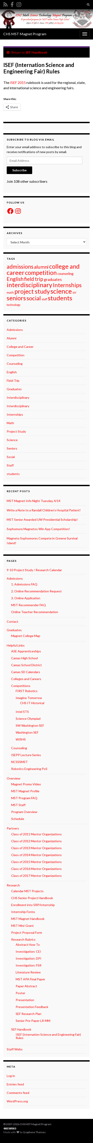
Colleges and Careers (26, 679)
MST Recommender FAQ (28, 605)
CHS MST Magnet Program (24, 34)
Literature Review (28, 972)
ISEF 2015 (18, 82)
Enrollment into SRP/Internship (33, 905)
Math (10, 423)
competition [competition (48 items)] (41, 272)
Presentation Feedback (32, 1007)
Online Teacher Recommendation (34, 612)
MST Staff (18, 805)
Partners (13, 828)
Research (13, 885)
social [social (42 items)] (34, 298)
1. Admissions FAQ (24, 584)
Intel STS (22, 712)
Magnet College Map (25, 636)
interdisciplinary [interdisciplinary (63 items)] (29, 284)
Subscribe (19, 170)
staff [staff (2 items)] (44, 299)
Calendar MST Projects (27, 891)
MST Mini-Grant (22, 925)
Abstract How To (28, 944)
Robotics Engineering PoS (29, 769)
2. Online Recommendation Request (36, 591)
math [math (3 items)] (10, 292)
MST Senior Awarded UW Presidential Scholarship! (42, 519)
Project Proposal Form (26, 932)
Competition (15, 355)
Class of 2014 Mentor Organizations (36, 855)
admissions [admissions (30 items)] (20, 266)
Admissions (15, 330)
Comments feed (18, 1093)
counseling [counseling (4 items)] (65, 274)
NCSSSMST (19, 762)
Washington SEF (27, 732)
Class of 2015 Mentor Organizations (36, 862)
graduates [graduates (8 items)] (53, 279)
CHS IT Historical (32, 703)
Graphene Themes (34, 1132)
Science (12, 440)
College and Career (20, 347)
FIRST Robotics (27, 691)
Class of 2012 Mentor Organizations (36, 841)
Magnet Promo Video (26, 784)
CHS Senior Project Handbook (32, 898)
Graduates (14, 389)
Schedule (17, 819)
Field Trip (13, 380)
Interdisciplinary (18, 397)
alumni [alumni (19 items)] (41, 267)
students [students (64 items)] (60, 298)
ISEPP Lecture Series (26, 755)
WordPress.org (17, 1101)
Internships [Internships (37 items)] (67, 285)
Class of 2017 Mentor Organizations (36, 875)
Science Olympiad (28, 718)
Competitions (20, 686)
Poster (20, 993)
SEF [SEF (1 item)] (74, 292)
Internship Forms (23, 912)
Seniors (12, 448)
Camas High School (24, 658)
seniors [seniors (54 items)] (16, 298)
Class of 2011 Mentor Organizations (36, 834)
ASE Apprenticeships (26, 651)
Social (11, 457)
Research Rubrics (23, 939)
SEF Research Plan (28, 1014)
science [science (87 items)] (61, 291)
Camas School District (26, 665)
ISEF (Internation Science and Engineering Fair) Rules (48, 1036)
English (12, 372)
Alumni (11, 338)
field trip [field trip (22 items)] (33, 279)
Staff (10, 465)
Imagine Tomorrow (29, 698)
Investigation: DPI (28, 958)
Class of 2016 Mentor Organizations (36, 869)
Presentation (25, 1000)
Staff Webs (15, 1049)
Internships (15, 414)
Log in (11, 1076)
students (13, 474)
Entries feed (15, 1084)
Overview (13, 778)
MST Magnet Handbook (27, 919)
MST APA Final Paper (30, 979)
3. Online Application (25, 598)
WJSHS (21, 739)
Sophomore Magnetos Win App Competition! (38, 529)
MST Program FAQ (24, 798)
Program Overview (24, 812)
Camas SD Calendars (25, 672)
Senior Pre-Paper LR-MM (33, 1021)
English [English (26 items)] (15, 279)
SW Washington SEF (30, 725)
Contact (12, 621)
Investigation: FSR (28, 965)
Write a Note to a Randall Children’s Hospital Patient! (44, 510)
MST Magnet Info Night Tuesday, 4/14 (33, 501)
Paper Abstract (26, 986)
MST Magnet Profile (25, 791)
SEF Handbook (36, 52)
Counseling (15, 363)
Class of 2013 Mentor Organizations (36, 848)
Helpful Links (16, 645)
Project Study (16, 431)
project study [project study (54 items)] (32, 291)
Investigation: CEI (28, 951)
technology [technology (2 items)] (14, 305)
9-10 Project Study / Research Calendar (34, 570)
